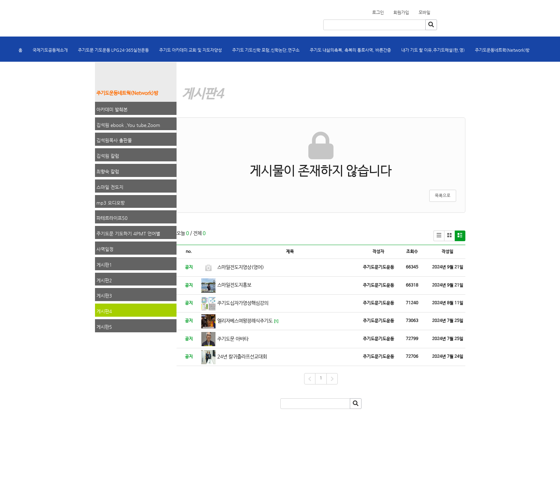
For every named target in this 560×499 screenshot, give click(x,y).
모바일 (424, 12)
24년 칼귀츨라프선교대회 (242, 357)
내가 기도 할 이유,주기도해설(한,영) (433, 50)
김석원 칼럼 (107, 156)
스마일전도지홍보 (234, 285)
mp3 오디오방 (110, 202)
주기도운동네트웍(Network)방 (502, 50)
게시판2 (104, 280)
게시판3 (104, 295)
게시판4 (104, 311)
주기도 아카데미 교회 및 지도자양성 (190, 50)
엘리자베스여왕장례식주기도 (245, 321)
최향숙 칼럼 (107, 171)
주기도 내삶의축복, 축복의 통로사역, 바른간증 (350, 50)
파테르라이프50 (112, 218)
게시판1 (104, 264)
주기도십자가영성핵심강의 (242, 303)
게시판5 (104, 326)
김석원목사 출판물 (114, 140)
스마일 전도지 (109, 187)
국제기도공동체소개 (50, 50)
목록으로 (442, 195)
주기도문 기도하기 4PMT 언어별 (128, 233)
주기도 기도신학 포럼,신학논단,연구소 (265, 50)
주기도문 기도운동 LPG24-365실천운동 (113, 50)
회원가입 (434, 10)
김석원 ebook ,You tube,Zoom (128, 125)
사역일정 (104, 249)
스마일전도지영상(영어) (240, 267)
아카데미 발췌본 (112, 109)
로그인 (378, 12)
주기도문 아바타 (232, 339)
